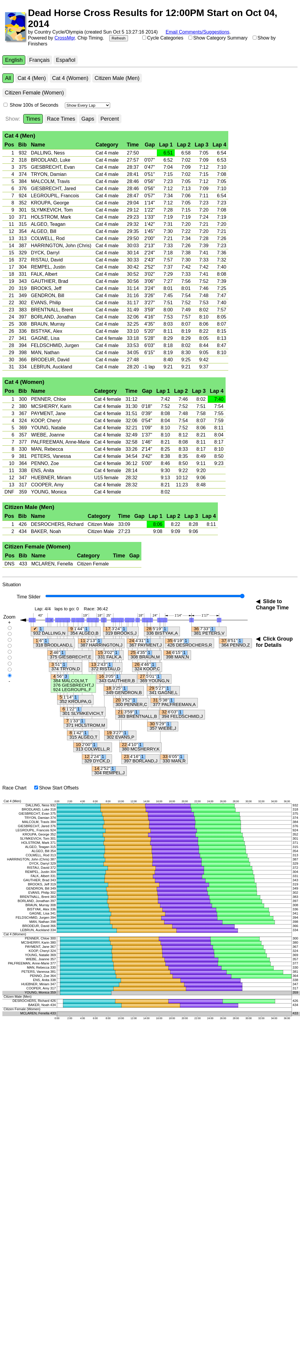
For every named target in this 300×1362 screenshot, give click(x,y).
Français (39, 60)
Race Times (61, 119)
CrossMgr (64, 37)
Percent (109, 119)
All (8, 78)
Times (33, 119)
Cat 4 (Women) (70, 78)
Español (65, 60)
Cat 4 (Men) (32, 78)
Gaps (87, 119)
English (14, 60)
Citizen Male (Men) (117, 78)
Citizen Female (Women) (34, 93)
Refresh (119, 38)
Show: (12, 119)
